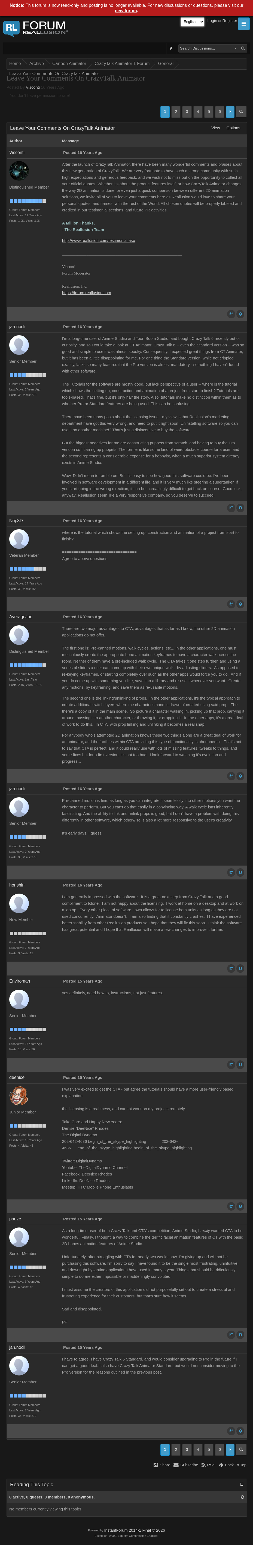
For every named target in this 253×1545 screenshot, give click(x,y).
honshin (17, 885)
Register (229, 21)
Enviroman (19, 981)
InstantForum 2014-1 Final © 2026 (134, 1530)
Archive (36, 63)
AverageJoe (20, 616)
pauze (15, 1219)
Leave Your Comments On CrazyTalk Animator (54, 73)
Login (212, 21)
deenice (17, 1077)
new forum (126, 10)
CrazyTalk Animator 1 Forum (122, 63)
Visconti (33, 87)
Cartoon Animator (69, 63)
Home (15, 63)
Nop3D (16, 520)
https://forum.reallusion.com (86, 293)
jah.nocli (17, 326)
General (165, 63)
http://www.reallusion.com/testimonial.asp (98, 240)
